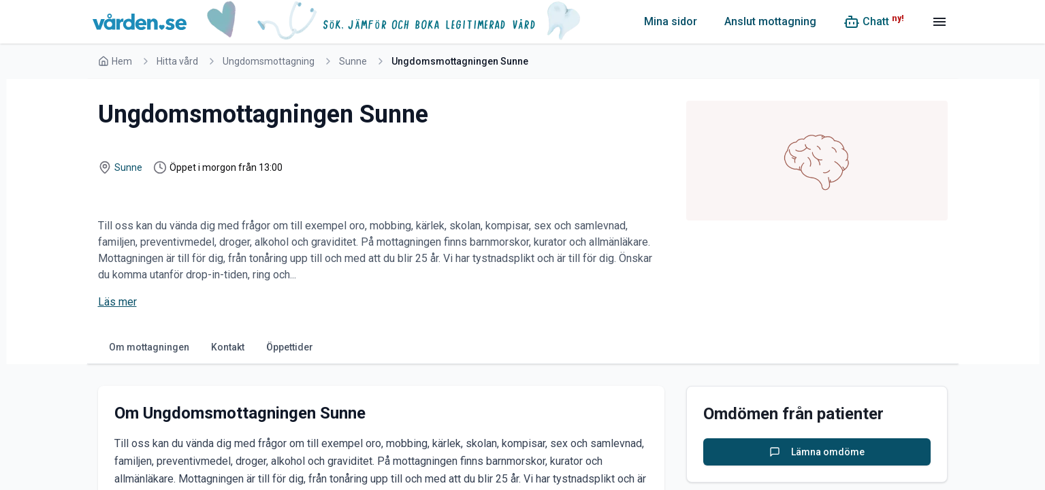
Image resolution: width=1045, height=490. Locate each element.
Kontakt (227, 347)
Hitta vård (177, 61)
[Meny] (939, 21)
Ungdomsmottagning (269, 61)
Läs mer (117, 301)
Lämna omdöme (817, 451)
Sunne (353, 61)
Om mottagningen (149, 347)
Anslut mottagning (770, 21)
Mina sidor (670, 21)
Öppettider (289, 347)
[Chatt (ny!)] (874, 21)
